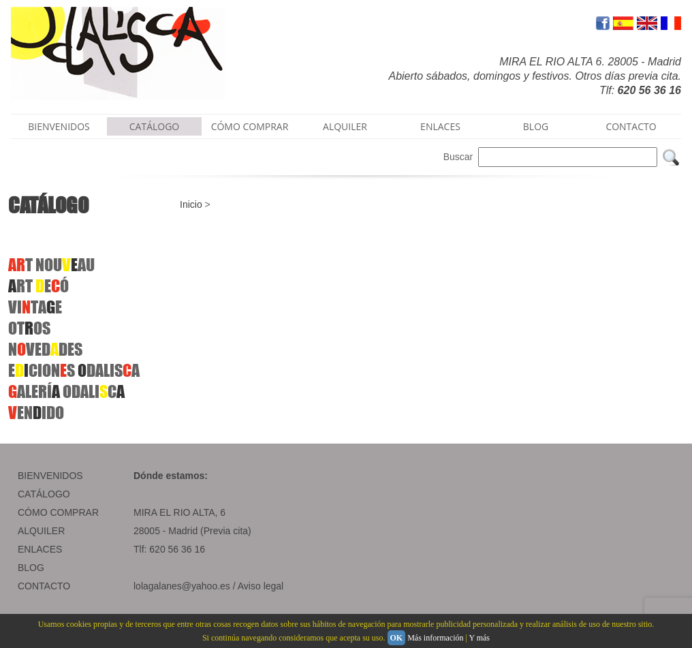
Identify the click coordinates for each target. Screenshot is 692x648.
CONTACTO (631, 126)
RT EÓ (38, 286)
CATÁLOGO (154, 126)
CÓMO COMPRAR (250, 126)
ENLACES (440, 126)
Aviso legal (260, 586)
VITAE (35, 307)
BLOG (535, 126)
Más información (435, 638)
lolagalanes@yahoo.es (181, 586)
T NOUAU (51, 265)
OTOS (29, 328)
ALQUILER (345, 126)
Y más (479, 638)
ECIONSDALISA (74, 370)
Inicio (191, 204)
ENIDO (36, 412)
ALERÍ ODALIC (66, 391)
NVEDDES (45, 349)
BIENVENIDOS (59, 126)
